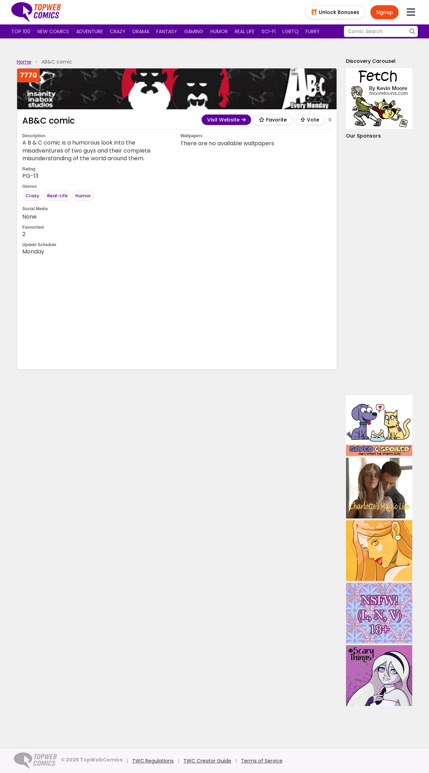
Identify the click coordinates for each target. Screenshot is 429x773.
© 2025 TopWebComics (91, 759)
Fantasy (166, 31)
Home (24, 61)
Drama (141, 31)
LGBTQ (291, 31)
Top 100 (20, 31)
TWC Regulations (153, 760)
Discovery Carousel (371, 61)
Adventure (89, 31)
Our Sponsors (363, 135)
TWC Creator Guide (207, 760)
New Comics (53, 31)
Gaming (193, 31)
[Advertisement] (177, 312)
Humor (219, 31)
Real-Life (57, 195)
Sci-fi (269, 31)
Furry (313, 31)
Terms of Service (262, 760)
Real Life (245, 31)
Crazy (118, 31)
